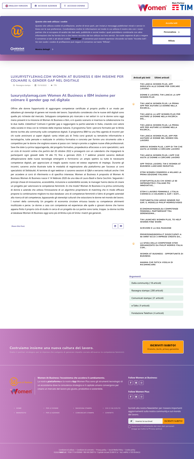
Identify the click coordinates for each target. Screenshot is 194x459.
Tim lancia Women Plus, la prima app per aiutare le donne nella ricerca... (159, 105)
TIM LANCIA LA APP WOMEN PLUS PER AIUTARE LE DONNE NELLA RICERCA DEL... (160, 116)
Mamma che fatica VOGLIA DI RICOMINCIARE (156, 263)
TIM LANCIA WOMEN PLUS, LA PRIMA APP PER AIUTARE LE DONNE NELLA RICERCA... (159, 127)
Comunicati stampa (85, 413)
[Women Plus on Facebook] (131, 397)
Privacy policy (101, 450)
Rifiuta (171, 25)
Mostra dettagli (42, 33)
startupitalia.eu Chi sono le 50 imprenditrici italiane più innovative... (158, 183)
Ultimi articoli (161, 77)
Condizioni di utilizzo (67, 450)
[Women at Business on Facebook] (131, 383)
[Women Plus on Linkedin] (136, 397)
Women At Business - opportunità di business (161, 254)
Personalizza (171, 16)
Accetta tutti (171, 7)
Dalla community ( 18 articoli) (146, 283)
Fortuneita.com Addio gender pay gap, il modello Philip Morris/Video (161, 201)
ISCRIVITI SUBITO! (173, 421)
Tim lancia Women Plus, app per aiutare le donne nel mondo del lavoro (159, 138)
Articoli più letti (142, 77)
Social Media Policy (116, 450)
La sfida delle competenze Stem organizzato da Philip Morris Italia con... (161, 245)
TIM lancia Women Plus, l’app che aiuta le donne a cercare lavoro (160, 156)
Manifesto (21, 413)
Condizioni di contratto (85, 450)
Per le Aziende (53, 413)
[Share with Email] (121, 226)
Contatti (109, 413)
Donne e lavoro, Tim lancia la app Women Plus (160, 96)
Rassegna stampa (48, 45)
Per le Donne (52, 408)
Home (13, 45)
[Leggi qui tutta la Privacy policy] (146, 429)
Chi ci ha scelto (112, 408)
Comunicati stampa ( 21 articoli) (147, 298)
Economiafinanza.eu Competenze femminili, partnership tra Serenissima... (159, 211)
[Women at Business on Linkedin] (136, 383)
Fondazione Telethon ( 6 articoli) (147, 313)
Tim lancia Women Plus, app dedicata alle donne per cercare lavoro (160, 86)
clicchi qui (76, 23)
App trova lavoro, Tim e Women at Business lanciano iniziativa (160, 165)
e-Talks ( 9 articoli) (140, 305)
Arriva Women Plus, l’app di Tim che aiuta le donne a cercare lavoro (161, 147)
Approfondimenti (27, 45)
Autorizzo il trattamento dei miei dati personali (157, 427)
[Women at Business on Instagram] (141, 383)
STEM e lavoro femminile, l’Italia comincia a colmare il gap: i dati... (160, 192)
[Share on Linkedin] (115, 226)
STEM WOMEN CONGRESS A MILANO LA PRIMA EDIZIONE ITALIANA (160, 173)
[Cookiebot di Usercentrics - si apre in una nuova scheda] (17, 33)
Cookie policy (130, 450)
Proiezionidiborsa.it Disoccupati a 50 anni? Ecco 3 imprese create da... (160, 235)
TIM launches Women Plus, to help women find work (160, 220)
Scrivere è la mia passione (155, 228)
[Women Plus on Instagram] (141, 397)
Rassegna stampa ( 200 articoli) (147, 290)
